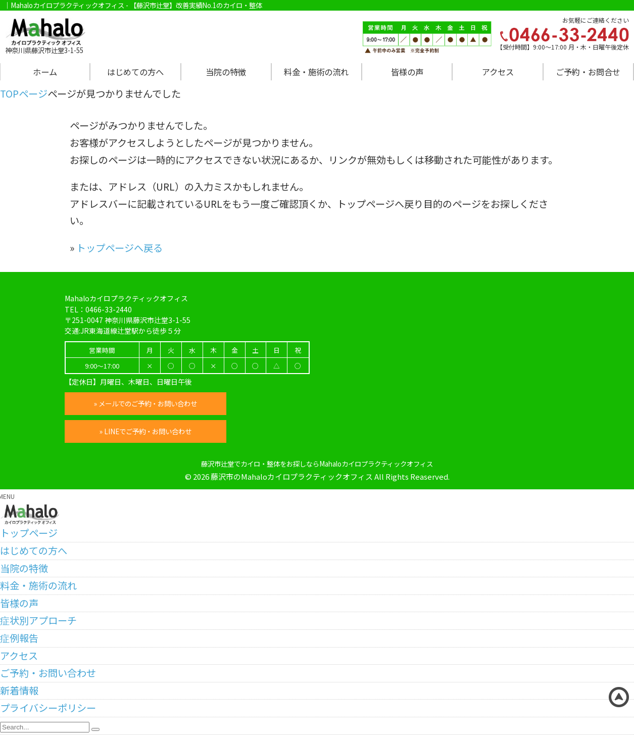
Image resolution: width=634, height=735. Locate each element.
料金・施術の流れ (316, 72)
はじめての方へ (135, 72)
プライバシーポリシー (48, 708)
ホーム (45, 72)
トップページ (29, 533)
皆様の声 (407, 72)
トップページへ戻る (119, 248)
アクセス (498, 72)
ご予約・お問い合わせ (48, 673)
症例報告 (19, 638)
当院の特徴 (226, 72)
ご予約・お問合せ (588, 72)
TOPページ (23, 93)
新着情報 (19, 690)
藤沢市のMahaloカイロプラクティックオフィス (292, 476)
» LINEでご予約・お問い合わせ (145, 431)
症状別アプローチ (38, 620)
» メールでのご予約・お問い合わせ (145, 403)
